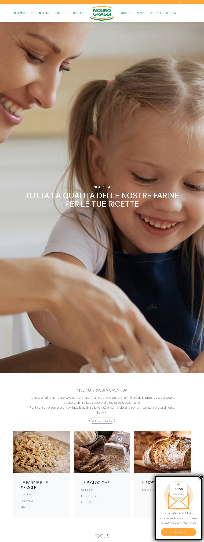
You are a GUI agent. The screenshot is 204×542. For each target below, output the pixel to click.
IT (183, 2)
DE (187, 2)
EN (179, 2)
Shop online (102, 420)
